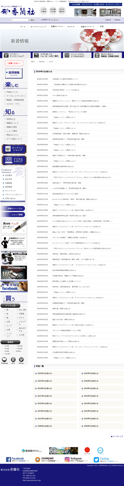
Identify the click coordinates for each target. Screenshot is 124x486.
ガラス (21, 318)
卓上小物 (22, 310)
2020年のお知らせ (91, 381)
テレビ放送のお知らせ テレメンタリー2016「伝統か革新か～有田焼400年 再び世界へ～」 (83, 221)
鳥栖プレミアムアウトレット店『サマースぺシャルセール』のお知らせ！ (77, 226)
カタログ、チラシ (13, 104)
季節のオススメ (13, 135)
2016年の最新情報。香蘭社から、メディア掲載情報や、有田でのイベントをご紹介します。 (62, 1)
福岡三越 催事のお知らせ (61, 308)
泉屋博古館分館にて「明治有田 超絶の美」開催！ (69, 139)
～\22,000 (19, 346)
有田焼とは (11, 119)
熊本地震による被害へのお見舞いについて (66, 281)
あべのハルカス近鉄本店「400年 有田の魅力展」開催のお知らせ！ (75, 199)
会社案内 (8, 175)
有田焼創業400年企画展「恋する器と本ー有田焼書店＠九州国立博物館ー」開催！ (79, 106)
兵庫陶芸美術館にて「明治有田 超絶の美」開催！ (69, 303)
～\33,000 (19, 348)
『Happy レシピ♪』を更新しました (64, 117)
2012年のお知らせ (91, 411)
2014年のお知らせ (91, 403)
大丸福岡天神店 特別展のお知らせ (63, 352)
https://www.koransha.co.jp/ (32, 480)
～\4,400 (6, 348)
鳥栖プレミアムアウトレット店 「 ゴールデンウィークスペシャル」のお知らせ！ (79, 265)
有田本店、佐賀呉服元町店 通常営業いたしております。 (71, 287)
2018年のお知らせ (91, 388)
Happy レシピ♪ (12, 92)
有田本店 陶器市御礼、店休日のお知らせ (66, 254)
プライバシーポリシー (13, 195)
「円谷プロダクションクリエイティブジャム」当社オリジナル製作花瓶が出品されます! (81, 177)
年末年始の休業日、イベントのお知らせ (65, 90)
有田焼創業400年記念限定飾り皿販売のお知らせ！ (69, 314)
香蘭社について (13, 123)
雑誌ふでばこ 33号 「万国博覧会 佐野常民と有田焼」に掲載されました (76, 232)
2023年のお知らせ (45, 373)
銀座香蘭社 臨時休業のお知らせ (63, 166)
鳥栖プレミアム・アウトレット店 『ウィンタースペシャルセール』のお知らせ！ (79, 123)
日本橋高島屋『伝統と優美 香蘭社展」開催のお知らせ (71, 134)
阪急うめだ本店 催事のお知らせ (63, 319)
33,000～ (19, 351)
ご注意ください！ (14, 63)
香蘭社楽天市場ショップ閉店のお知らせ (65, 341)
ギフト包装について (14, 139)
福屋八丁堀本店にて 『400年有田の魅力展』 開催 (69, 155)
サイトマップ (10, 191)
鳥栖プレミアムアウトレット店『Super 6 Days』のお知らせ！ (73, 210)
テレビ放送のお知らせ (59, 95)
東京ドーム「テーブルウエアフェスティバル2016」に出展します (74, 336)
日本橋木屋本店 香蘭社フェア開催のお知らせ (68, 276)
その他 (21, 335)
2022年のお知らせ (91, 373)
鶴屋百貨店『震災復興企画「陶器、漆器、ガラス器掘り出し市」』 (74, 259)
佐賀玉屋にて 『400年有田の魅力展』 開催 (66, 183)
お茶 (8, 322)
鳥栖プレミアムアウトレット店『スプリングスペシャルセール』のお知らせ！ (78, 298)
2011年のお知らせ (45, 419)
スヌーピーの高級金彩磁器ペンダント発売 (66, 330)
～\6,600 (6, 351)
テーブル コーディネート (16, 96)
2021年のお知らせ (45, 381)
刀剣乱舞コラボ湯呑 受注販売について (65, 79)
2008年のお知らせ (91, 426)
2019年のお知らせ (45, 388)
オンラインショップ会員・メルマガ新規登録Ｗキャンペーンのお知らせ (76, 243)
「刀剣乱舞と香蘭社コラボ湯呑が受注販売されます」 (70, 84)
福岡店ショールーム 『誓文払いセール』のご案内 (69, 112)
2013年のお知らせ (45, 411)
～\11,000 (6, 354)
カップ (9, 326)
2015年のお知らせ (45, 403)
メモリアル (22, 323)
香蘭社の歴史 (12, 127)
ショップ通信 (12, 131)
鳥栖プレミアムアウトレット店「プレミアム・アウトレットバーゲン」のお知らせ (80, 172)
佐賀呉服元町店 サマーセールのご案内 (65, 194)
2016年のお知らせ (91, 396)
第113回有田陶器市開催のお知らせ (64, 270)
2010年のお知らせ (91, 419)
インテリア (9, 335)
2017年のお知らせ (45, 396)
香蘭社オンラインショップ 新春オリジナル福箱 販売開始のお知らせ (75, 101)
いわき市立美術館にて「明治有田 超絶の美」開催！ (69, 188)
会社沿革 (8, 179)
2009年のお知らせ (45, 426)
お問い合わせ (10, 198)
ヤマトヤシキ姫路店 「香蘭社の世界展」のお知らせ (69, 237)
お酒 (8, 330)
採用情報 (8, 187)
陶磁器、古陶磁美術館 (15, 100)
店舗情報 (8, 183)
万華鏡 (21, 314)
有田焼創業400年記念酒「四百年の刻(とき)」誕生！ (69, 216)
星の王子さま (22, 329)
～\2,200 (6, 346)
